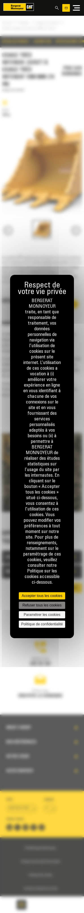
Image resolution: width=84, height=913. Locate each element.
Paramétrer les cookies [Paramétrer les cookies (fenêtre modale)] (42, 615)
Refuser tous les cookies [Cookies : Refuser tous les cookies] (41, 605)
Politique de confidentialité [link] (42, 624)
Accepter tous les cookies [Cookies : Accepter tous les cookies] (42, 596)
